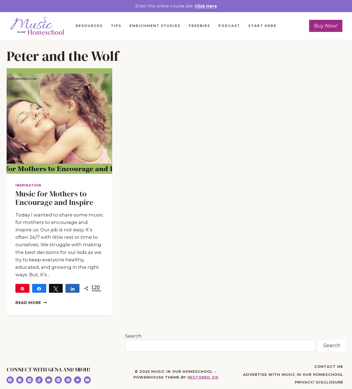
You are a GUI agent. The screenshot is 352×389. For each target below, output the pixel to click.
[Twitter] (77, 379)
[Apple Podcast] (29, 379)
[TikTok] (39, 379)
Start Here (262, 26)
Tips (116, 26)
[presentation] (59, 121)
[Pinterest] (68, 379)
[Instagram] (58, 379)
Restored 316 (203, 377)
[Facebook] (10, 379)
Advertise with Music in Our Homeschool (293, 374)
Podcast (229, 26)
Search (133, 336)
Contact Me (328, 366)
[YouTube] (48, 379)
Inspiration (28, 185)
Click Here (206, 6)
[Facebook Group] (19, 379)
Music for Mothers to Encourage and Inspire (54, 197)
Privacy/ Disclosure (319, 382)
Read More (31, 302)
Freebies (199, 26)
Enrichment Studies (155, 26)
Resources (89, 26)
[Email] (87, 379)
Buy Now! (325, 26)
